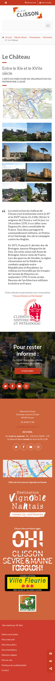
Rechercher (30, 2)
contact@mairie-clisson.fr (27, 426)
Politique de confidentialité (14, 665)
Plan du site (7, 660)
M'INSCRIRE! (27, 371)
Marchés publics (9, 644)
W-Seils (19, 625)
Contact (5, 670)
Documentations (9, 650)
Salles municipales (10, 634)
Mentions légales (9, 655)
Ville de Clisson (20, 37)
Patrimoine (47, 37)
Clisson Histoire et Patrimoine (27, 296)
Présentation (34, 37)
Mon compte (45, 2)
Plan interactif (8, 639)
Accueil (8, 37)
